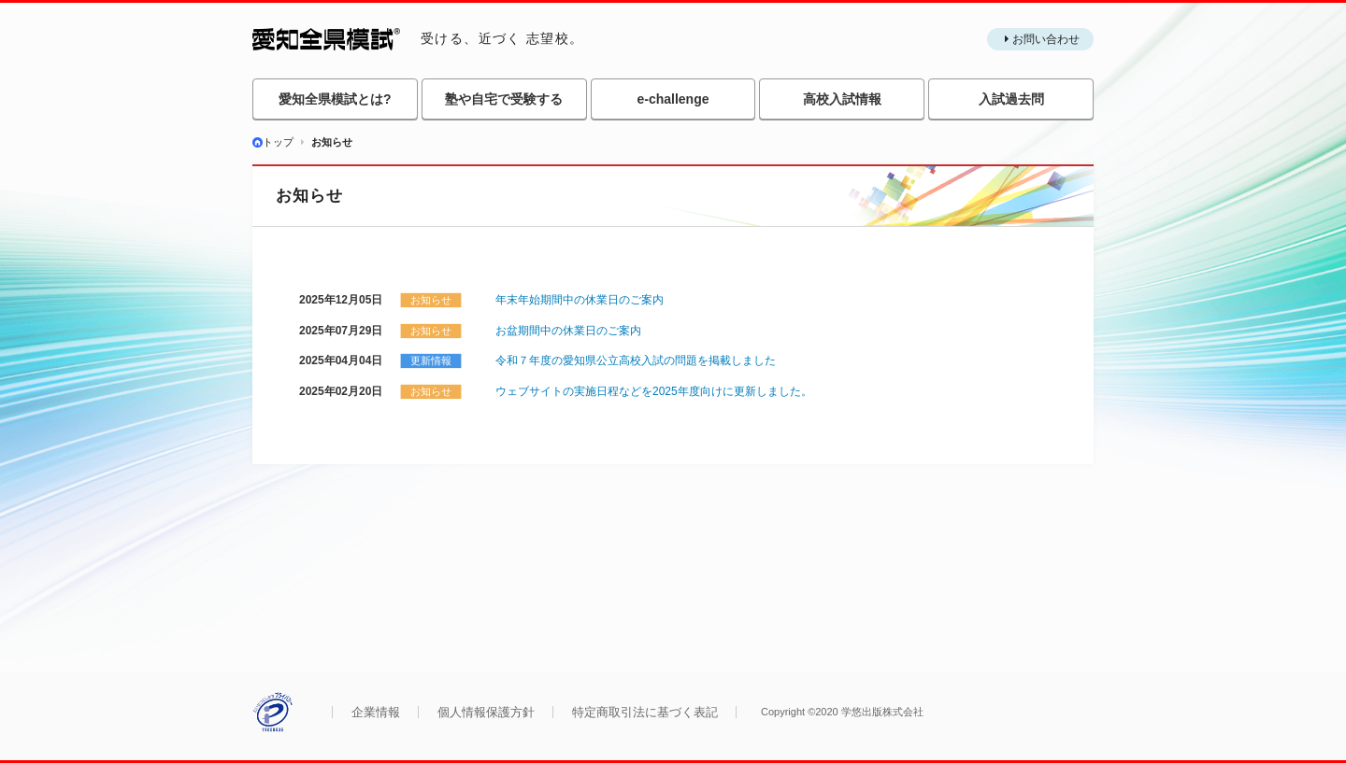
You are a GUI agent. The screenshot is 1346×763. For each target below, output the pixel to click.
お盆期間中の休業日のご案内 (568, 330)
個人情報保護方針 (486, 712)
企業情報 (375, 712)
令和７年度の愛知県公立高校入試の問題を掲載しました (635, 360)
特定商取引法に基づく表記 (645, 712)
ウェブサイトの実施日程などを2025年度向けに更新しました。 (653, 391)
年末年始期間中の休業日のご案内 (579, 299)
